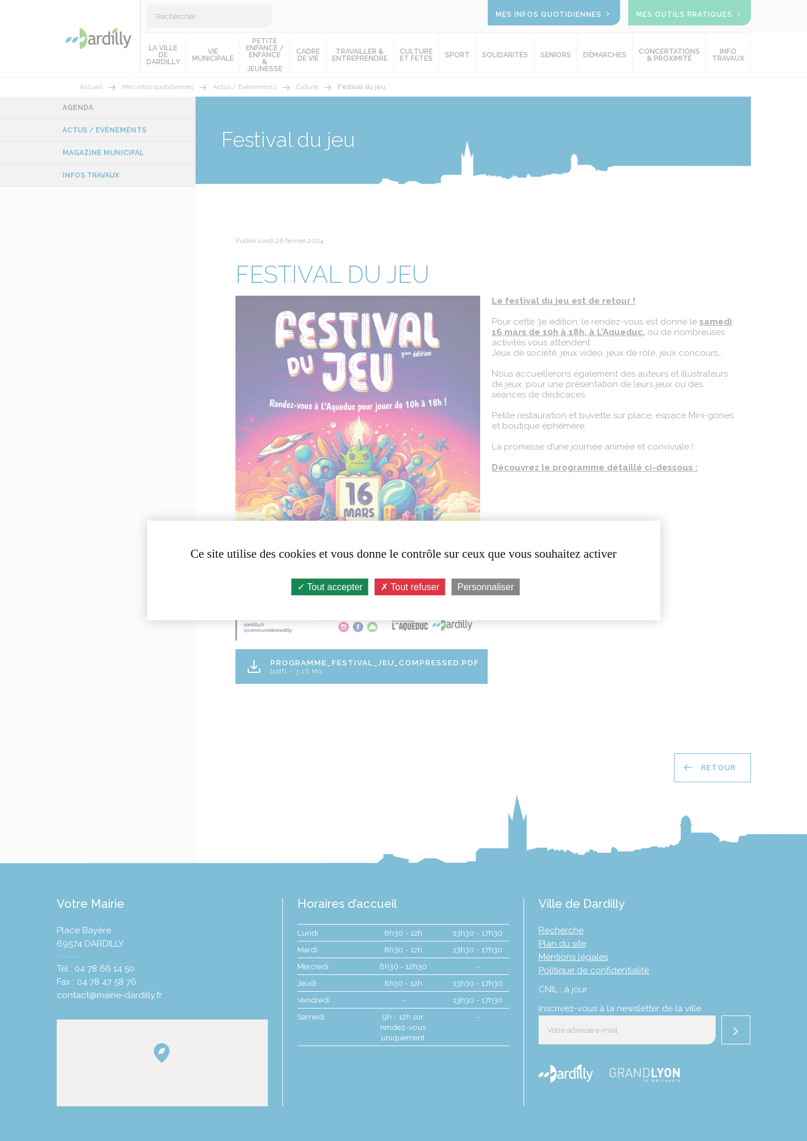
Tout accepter (330, 587)
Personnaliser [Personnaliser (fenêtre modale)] (486, 587)
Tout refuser (410, 587)
